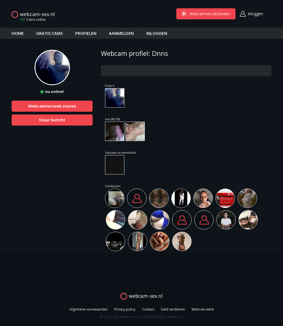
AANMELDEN (121, 33)
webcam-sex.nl (37, 14)
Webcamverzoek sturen (52, 106)
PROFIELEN (85, 33)
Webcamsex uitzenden (206, 13)
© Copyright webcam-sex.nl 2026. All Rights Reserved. (142, 316)
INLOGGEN (156, 33)
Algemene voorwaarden (89, 309)
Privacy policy (124, 309)
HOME (18, 33)
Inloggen (255, 13)
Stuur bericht (52, 119)
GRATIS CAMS (49, 33)
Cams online (31, 19)
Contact (148, 309)
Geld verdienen (173, 309)
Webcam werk (203, 309)
